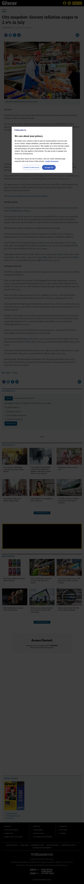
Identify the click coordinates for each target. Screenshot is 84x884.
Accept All (49, 167)
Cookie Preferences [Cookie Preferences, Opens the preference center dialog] (31, 167)
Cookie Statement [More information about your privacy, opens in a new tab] (51, 161)
